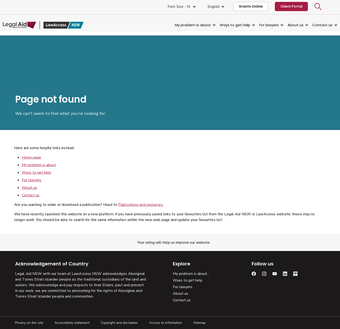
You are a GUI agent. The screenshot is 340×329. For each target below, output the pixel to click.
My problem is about (181, 24)
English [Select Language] (214, 6)
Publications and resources (140, 204)
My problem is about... (191, 273)
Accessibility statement (72, 322)
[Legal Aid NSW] (55, 25)
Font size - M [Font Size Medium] (179, 6)
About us (283, 24)
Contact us (310, 24)
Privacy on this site (29, 322)
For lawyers (256, 24)
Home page (31, 157)
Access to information (165, 322)
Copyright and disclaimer (119, 322)
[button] (318, 6)
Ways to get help (223, 24)
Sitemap (199, 322)
